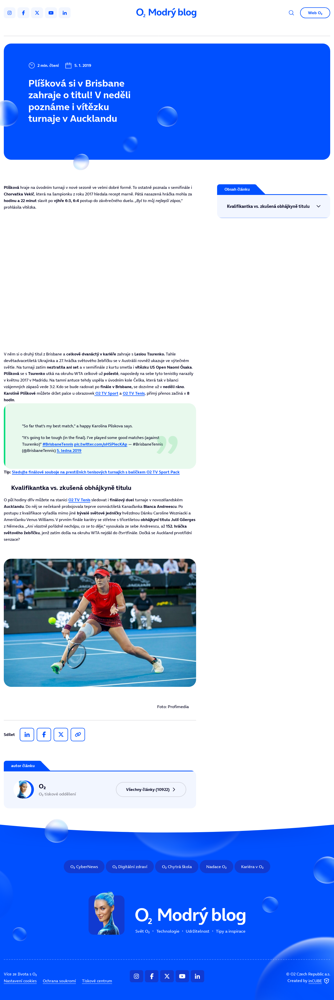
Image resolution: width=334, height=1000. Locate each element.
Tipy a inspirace (216, 28)
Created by (308, 981)
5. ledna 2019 (69, 450)
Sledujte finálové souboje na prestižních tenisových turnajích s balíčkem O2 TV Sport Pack (96, 472)
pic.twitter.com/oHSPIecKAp (100, 444)
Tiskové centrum (97, 981)
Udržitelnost (177, 28)
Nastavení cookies (20, 981)
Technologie (141, 28)
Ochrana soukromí (59, 981)
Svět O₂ (110, 28)
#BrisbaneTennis (58, 444)
